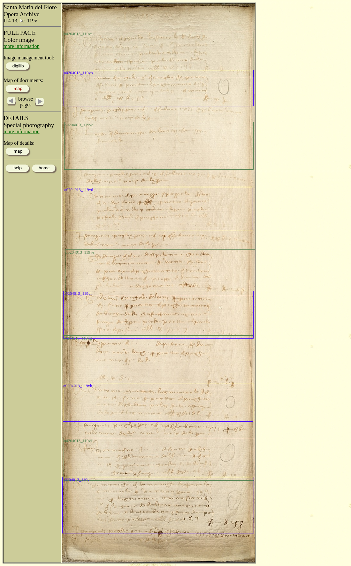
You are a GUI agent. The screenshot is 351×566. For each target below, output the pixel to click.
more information (21, 46)
